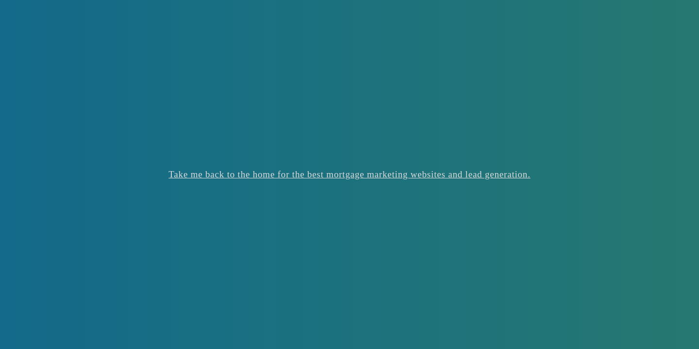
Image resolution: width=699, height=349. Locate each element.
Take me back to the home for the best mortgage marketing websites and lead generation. (349, 174)
